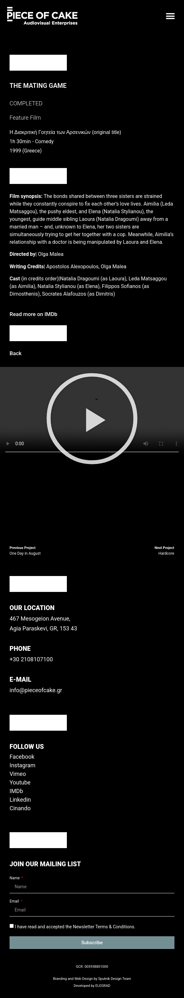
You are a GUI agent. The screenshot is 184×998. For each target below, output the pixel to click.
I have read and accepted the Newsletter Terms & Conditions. (75, 926)
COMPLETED (26, 103)
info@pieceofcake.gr (36, 690)
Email (15, 901)
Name (15, 878)
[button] (170, 16)
